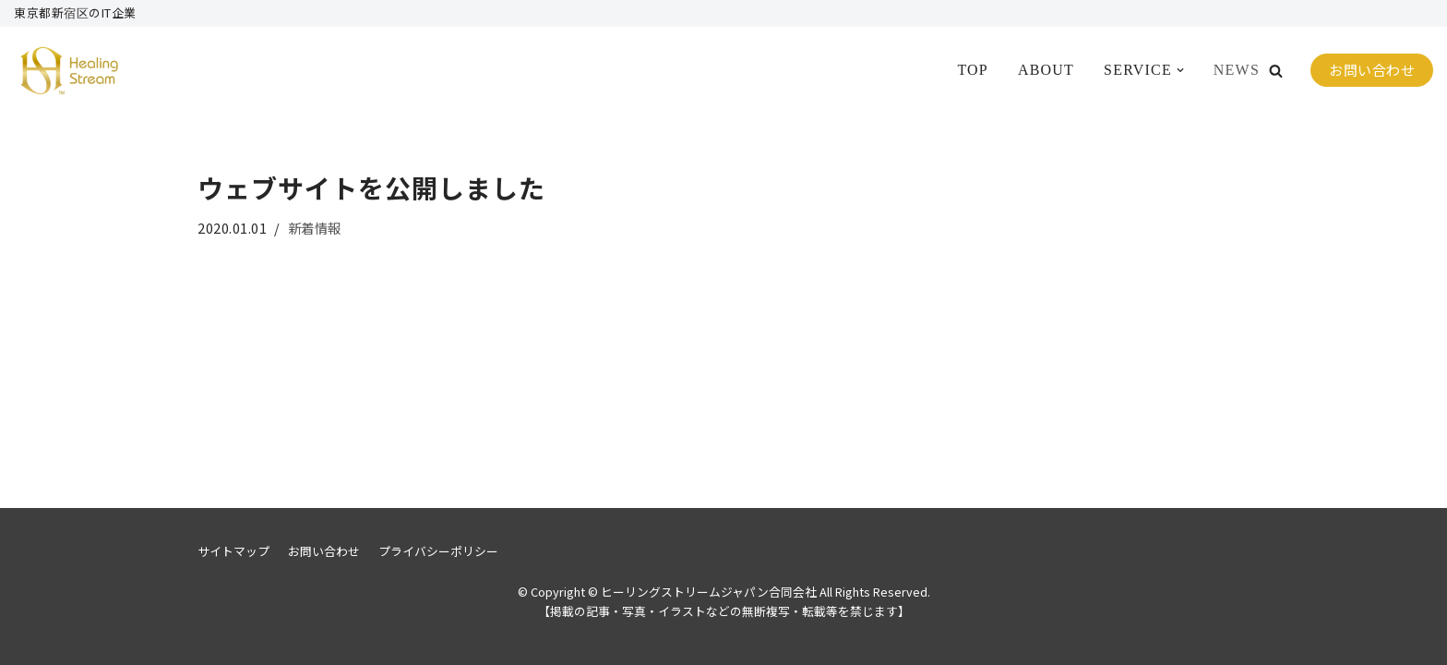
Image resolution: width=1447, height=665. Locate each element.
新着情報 (314, 227)
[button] (1276, 71)
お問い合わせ (1372, 69)
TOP (972, 70)
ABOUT (1046, 70)
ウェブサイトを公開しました (371, 187)
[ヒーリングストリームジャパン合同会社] (69, 70)
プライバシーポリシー (438, 551)
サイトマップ (233, 551)
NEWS (1237, 70)
